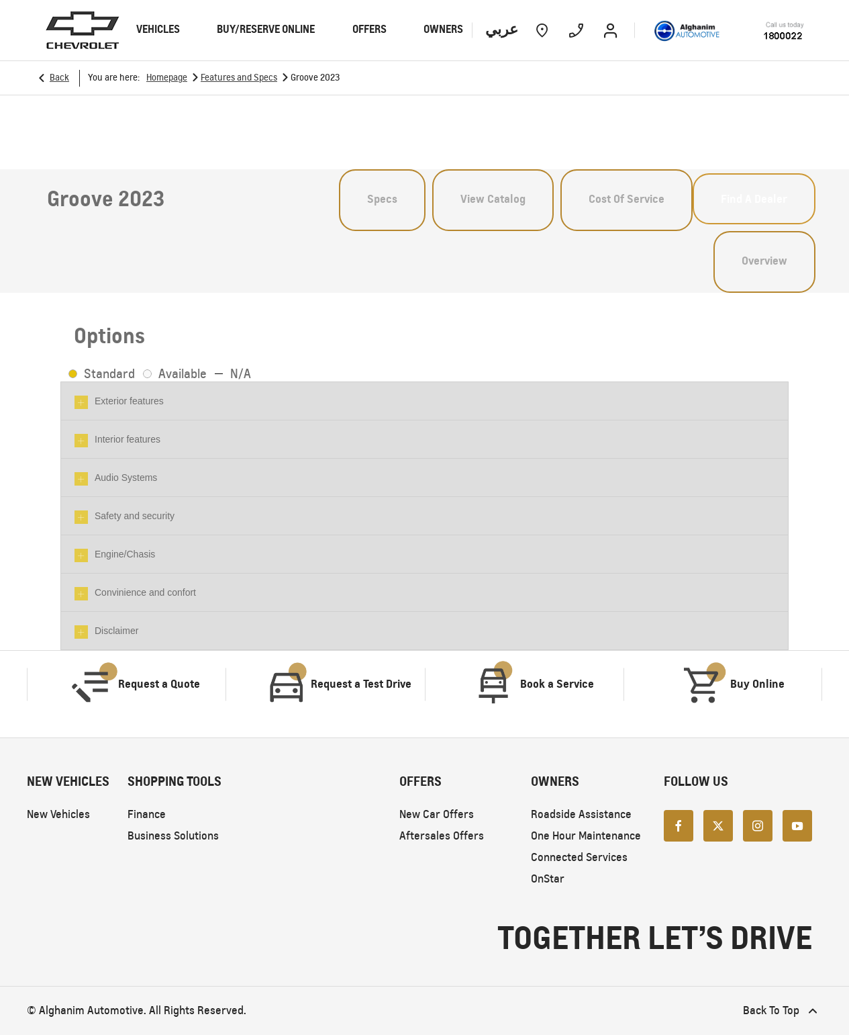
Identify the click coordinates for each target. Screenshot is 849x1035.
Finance (147, 814)
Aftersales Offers (441, 836)
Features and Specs (239, 77)
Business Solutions (173, 836)
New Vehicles (58, 814)
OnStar (547, 879)
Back (59, 77)
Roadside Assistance (581, 814)
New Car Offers (436, 814)
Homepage (166, 77)
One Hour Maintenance (586, 836)
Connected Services (579, 857)
